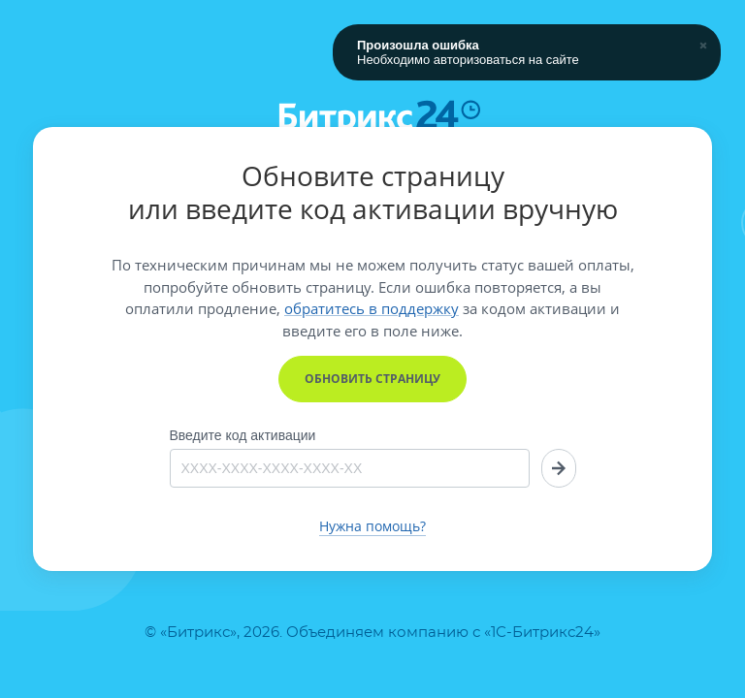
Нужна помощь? (372, 526)
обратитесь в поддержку (371, 308)
